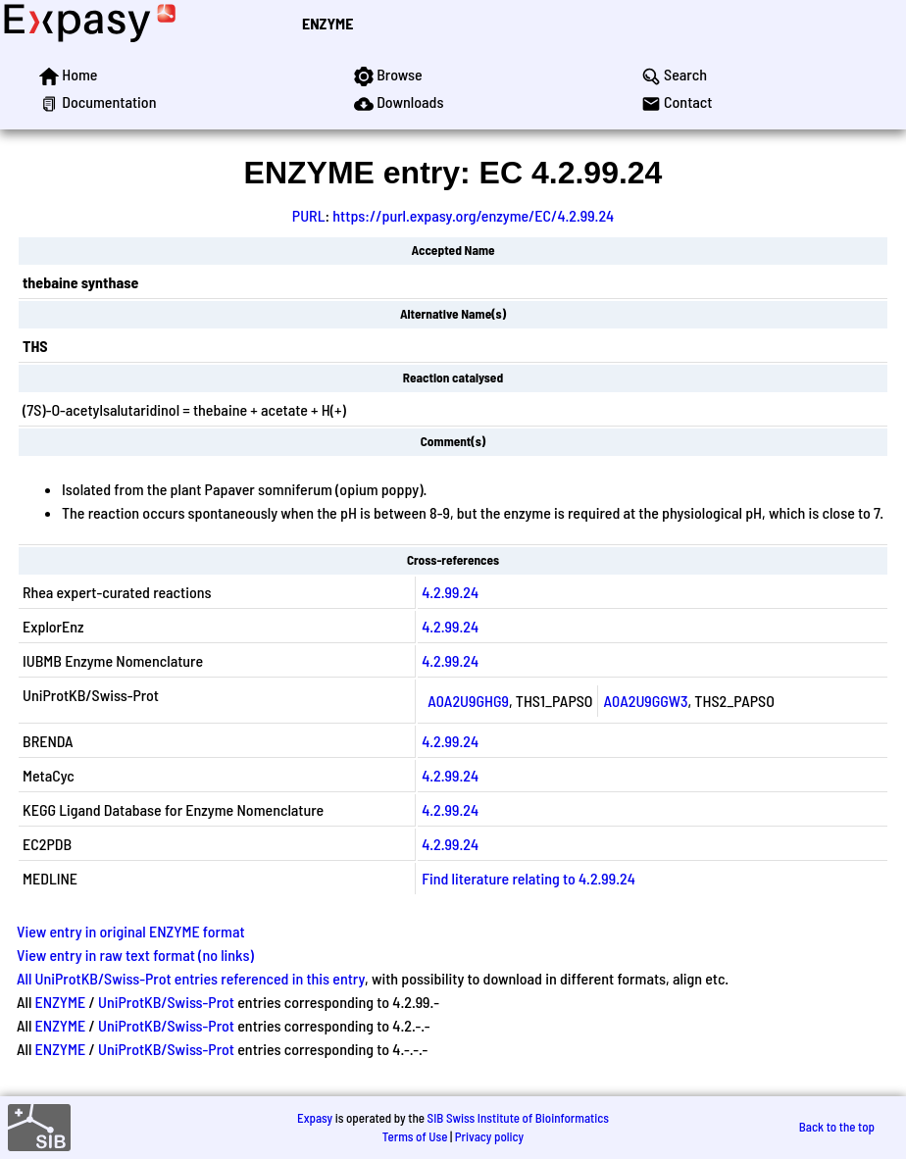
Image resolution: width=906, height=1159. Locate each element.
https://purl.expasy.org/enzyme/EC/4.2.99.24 (473, 215)
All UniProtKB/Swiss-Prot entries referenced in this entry (191, 978)
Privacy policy (489, 1136)
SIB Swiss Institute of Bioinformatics (518, 1118)
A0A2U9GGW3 (646, 700)
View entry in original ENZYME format (131, 931)
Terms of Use (415, 1136)
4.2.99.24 (450, 591)
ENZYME (327, 23)
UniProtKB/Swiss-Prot (166, 1001)
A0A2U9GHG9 (468, 700)
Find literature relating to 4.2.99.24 (528, 878)
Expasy (314, 1118)
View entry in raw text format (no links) (135, 954)
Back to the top (837, 1126)
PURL (309, 215)
